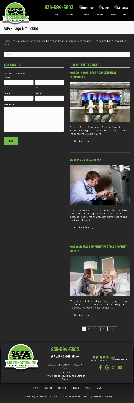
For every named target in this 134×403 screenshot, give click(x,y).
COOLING (48, 388)
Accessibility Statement (91, 396)
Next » (112, 329)
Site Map (109, 396)
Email (7, 93)
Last (37, 87)
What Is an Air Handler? (85, 160)
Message (9, 104)
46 (104, 329)
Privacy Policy (72, 396)
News (125, 14)
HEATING (36, 388)
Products (85, 14)
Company (113, 14)
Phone (38, 93)
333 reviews (104, 360)
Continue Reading (83, 141)
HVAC (56, 14)
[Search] (67, 54)
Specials (99, 14)
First (6, 87)
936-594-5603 (59, 7)
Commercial (70, 14)
